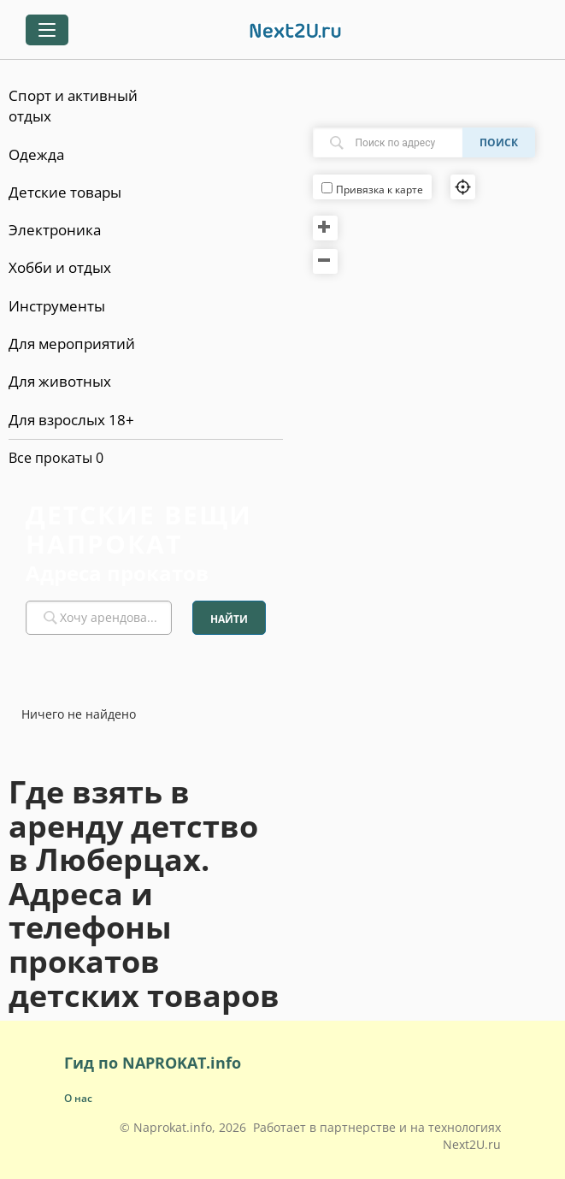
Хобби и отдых (60, 267)
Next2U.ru (472, 1144)
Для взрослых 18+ (71, 420)
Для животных (60, 381)
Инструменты (57, 306)
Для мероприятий (72, 343)
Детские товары (65, 192)
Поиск (499, 142)
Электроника (55, 230)
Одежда (36, 154)
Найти (229, 619)
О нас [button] (78, 1098)
